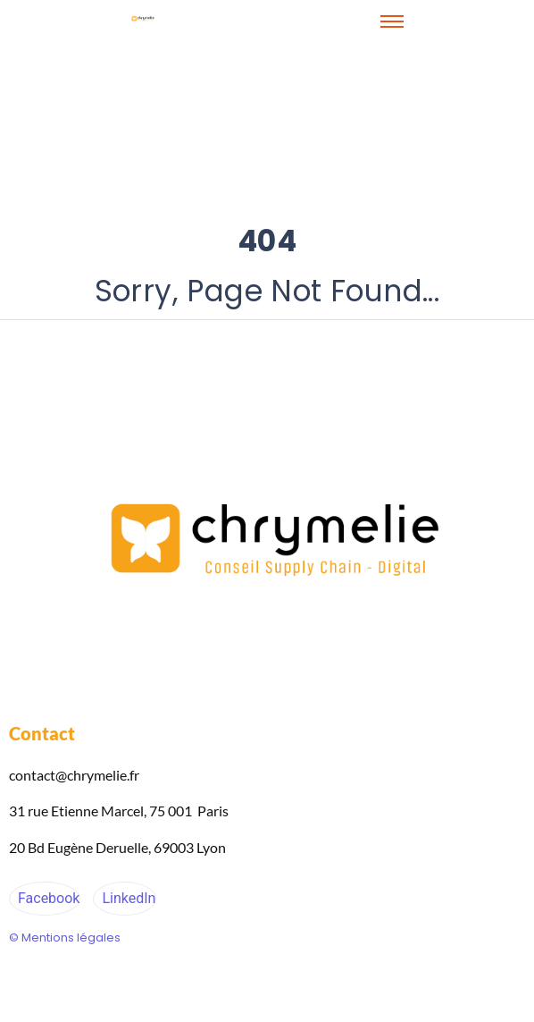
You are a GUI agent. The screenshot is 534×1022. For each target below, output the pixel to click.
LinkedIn (126, 898)
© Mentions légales (65, 937)
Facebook (46, 898)
